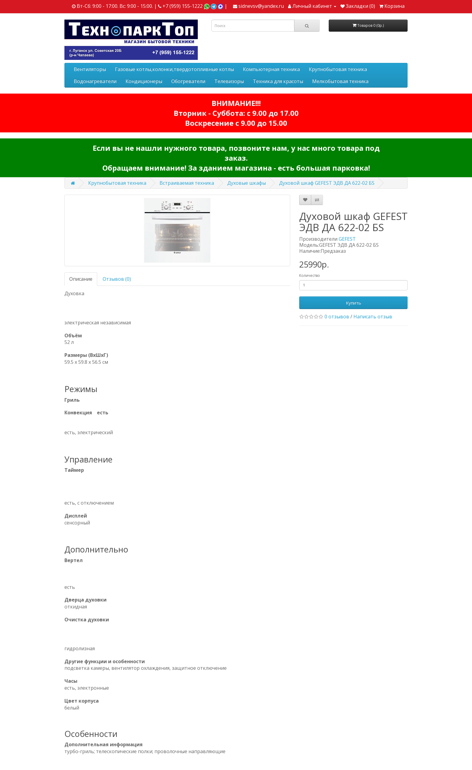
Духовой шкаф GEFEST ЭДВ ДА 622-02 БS (326, 183)
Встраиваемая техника (187, 183)
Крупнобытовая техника (338, 69)
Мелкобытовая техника (340, 81)
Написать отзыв (372, 316)
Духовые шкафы (246, 183)
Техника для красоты (278, 81)
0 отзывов (336, 316)
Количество (309, 275)
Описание (80, 279)
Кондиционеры (144, 81)
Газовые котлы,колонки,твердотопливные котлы (174, 69)
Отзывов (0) (117, 279)
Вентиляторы (90, 69)
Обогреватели (188, 81)
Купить (353, 303)
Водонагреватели (95, 81)
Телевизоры (229, 81)
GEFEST (347, 239)
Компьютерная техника (271, 69)
